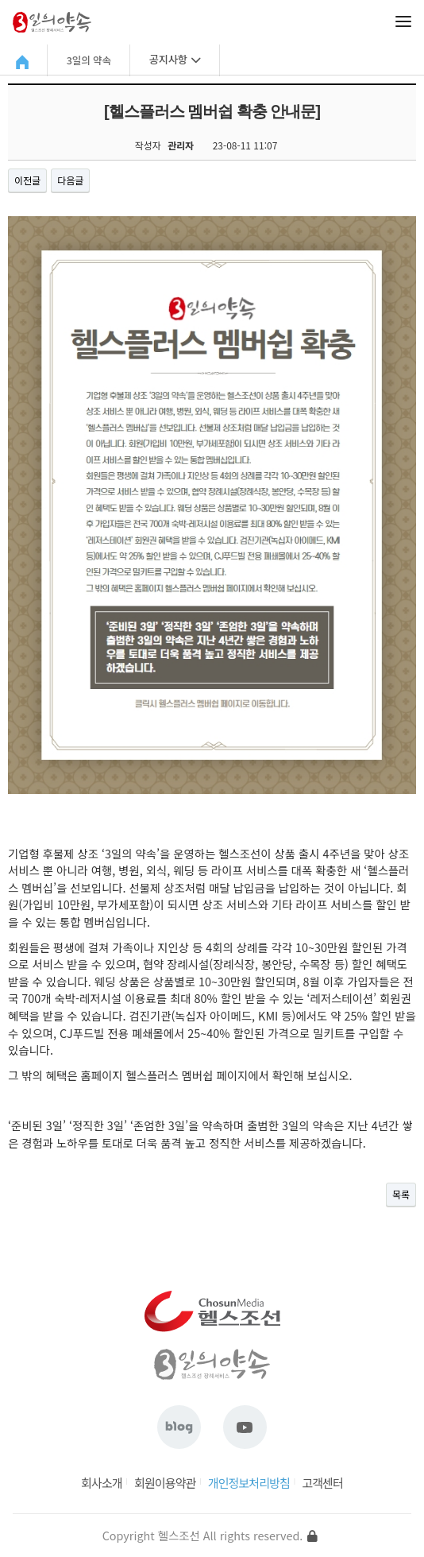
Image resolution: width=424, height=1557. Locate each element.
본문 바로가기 (0, 0)
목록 (401, 1194)
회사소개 (101, 1482)
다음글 (70, 180)
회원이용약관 (164, 1482)
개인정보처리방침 (249, 1482)
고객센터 (322, 1482)
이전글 (27, 180)
